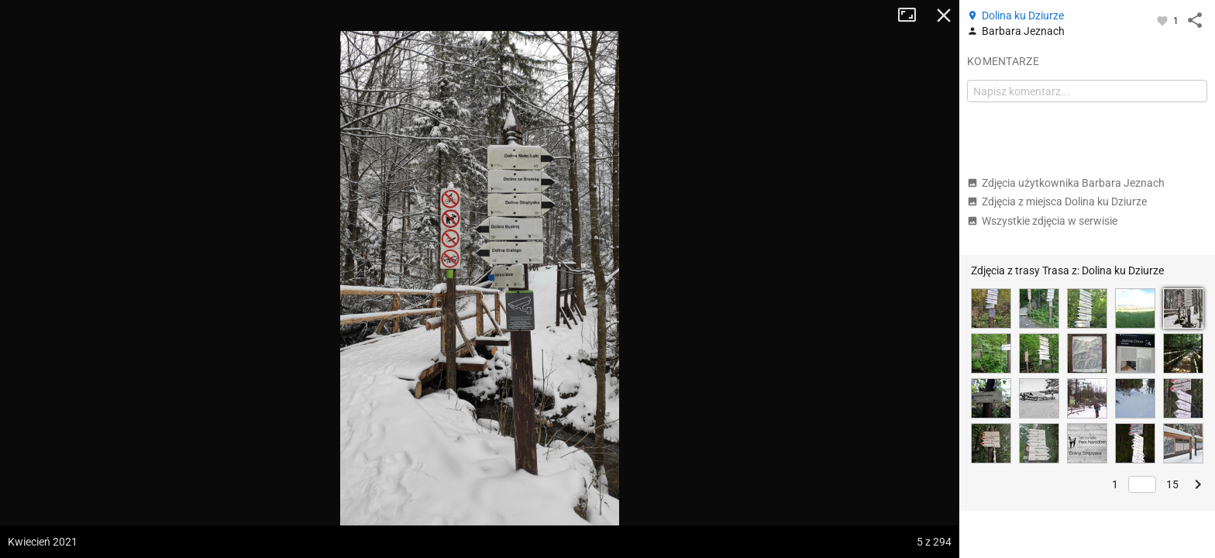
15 (1172, 484)
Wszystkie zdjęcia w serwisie (1042, 221)
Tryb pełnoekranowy (912, 15)
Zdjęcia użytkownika (1066, 183)
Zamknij (943, 15)
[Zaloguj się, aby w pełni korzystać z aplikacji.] (1163, 20)
